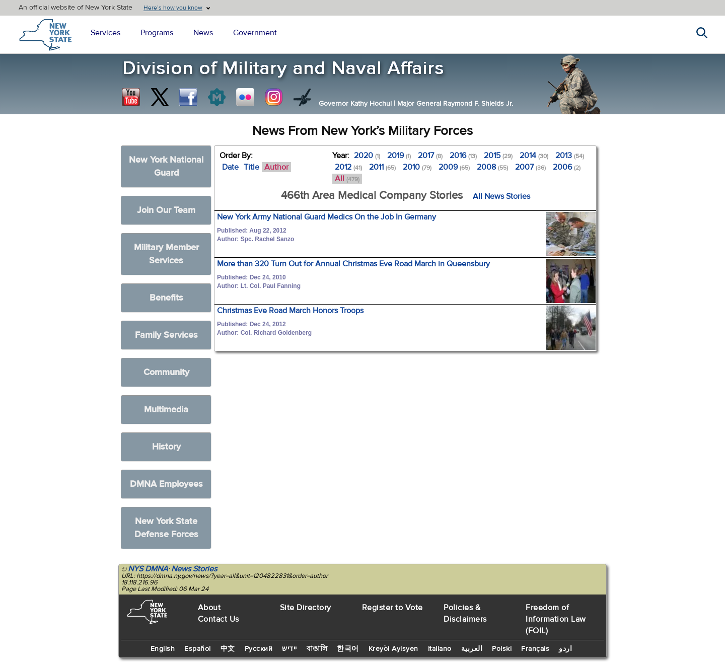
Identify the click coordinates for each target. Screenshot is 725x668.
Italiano (440, 648)
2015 (498, 156)
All (347, 179)
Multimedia (166, 409)
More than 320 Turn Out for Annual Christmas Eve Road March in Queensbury (353, 264)
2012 (348, 167)
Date (230, 167)
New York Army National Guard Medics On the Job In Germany (326, 217)
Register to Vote (392, 608)
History (166, 447)
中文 (228, 648)
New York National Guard (166, 166)
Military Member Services (166, 254)
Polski (502, 648)
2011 (382, 167)
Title (251, 167)
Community (166, 372)
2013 (569, 156)
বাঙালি (317, 648)
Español (197, 648)
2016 (463, 156)
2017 (430, 156)
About (209, 608)
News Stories (194, 569)
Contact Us (218, 619)
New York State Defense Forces (166, 527)
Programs (156, 33)
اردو (565, 648)
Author (276, 167)
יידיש (289, 648)
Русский (259, 648)
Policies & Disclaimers (465, 613)
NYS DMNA (148, 569)
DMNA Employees (166, 484)
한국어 (348, 648)
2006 (567, 167)
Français (535, 648)
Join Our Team (166, 210)
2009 (454, 167)
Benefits (166, 298)
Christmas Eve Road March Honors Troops (290, 311)
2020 (367, 156)
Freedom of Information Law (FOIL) (556, 619)
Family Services (166, 335)
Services (105, 33)
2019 (399, 156)
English (163, 648)
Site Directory (305, 608)
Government (255, 33)
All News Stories (501, 196)
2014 (534, 156)
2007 (530, 167)
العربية (472, 648)
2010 (417, 167)
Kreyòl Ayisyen (393, 648)
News (203, 33)
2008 (492, 167)
